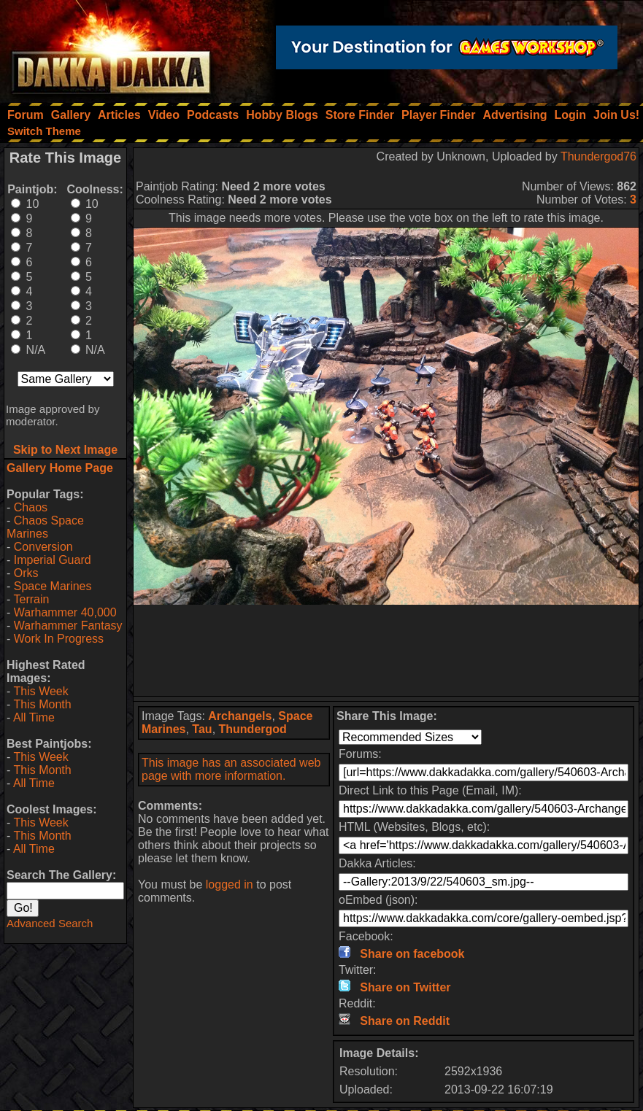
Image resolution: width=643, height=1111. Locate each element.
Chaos (30, 507)
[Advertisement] (386, 650)
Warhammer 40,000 (65, 612)
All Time (34, 717)
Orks (26, 573)
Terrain (31, 599)
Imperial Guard (52, 560)
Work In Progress (59, 638)
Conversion (43, 547)
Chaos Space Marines (45, 527)
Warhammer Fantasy (68, 625)
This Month (42, 704)
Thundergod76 (598, 156)
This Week (40, 691)
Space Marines (53, 586)
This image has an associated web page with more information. (231, 769)
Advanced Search (50, 923)
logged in (229, 884)
